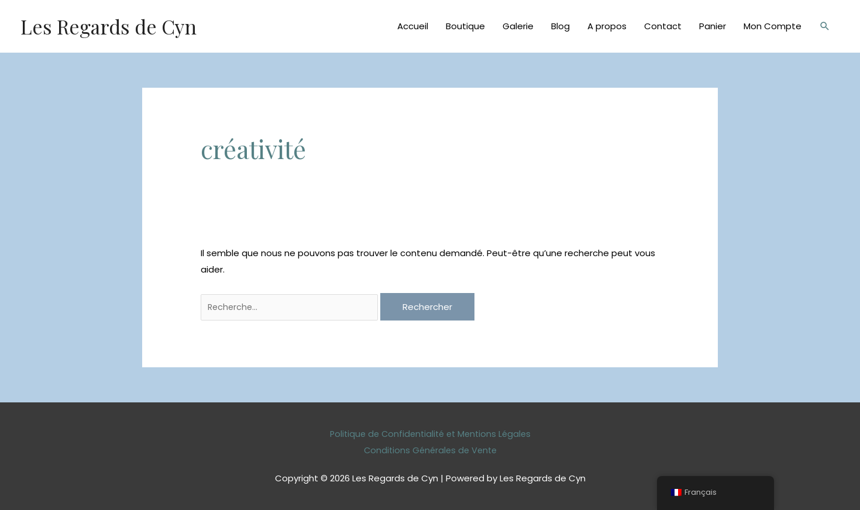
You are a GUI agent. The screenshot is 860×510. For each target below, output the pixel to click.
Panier (712, 26)
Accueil (412, 26)
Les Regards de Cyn (111, 26)
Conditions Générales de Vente (430, 450)
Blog (560, 26)
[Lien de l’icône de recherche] (825, 26)
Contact (663, 26)
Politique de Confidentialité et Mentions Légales (430, 434)
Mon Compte (772, 26)
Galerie (518, 26)
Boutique (465, 26)
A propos (607, 26)
